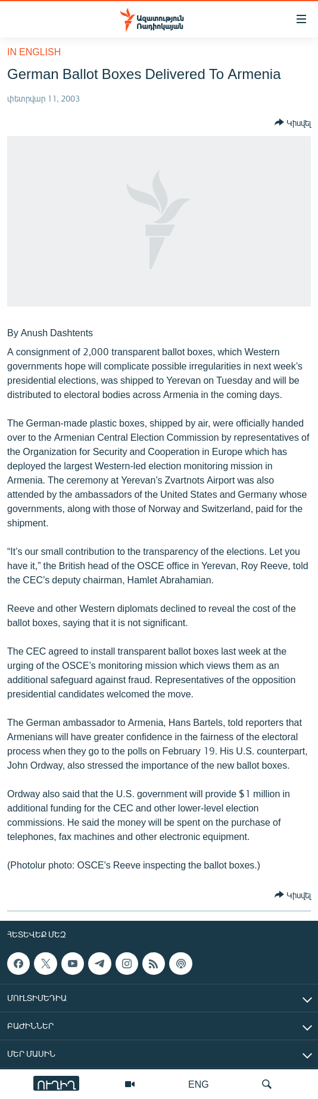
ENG (198, 1083)
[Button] (293, 122)
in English (34, 51)
